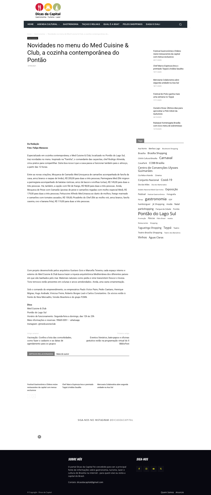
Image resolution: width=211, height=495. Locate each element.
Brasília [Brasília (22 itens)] (142, 153)
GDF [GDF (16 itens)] (170, 199)
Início (29, 34)
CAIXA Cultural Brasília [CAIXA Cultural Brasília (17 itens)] (147, 158)
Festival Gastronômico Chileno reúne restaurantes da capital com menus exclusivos (42, 387)
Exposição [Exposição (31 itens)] (171, 189)
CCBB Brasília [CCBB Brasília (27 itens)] (156, 162)
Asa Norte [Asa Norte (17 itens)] (142, 148)
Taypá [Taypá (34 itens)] (167, 227)
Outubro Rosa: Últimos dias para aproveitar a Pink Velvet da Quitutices (168, 111)
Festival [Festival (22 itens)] (142, 194)
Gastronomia (39, 34)
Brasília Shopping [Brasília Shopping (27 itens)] (157, 153)
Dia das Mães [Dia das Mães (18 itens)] (143, 184)
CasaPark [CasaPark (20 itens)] (142, 163)
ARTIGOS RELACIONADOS (41, 354)
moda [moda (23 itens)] (169, 204)
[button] (180, 24)
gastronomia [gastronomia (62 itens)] (156, 198)
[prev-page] (29, 396)
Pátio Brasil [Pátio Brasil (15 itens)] (161, 218)
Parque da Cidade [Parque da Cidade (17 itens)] (163, 209)
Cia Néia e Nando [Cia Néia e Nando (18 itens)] (145, 175)
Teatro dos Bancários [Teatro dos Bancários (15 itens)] (172, 233)
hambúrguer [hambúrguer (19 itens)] (144, 204)
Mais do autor (62, 354)
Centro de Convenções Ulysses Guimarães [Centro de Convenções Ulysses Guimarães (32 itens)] (158, 169)
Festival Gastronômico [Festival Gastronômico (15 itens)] (156, 194)
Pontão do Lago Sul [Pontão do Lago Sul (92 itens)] (157, 213)
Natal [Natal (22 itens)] (177, 204)
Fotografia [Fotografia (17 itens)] (171, 194)
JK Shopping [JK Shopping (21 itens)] (158, 204)
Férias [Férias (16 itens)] (140, 199)
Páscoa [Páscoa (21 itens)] (151, 218)
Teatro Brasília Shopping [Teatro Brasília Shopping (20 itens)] (150, 232)
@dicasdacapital (121, 419)
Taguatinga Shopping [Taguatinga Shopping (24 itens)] (149, 227)
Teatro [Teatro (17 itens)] (176, 228)
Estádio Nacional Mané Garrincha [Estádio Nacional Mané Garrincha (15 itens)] (150, 190)
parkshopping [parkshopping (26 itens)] (146, 208)
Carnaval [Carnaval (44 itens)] (165, 157)
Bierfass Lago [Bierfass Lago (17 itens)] (154, 148)
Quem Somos (167, 492)
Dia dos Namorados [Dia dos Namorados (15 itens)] (159, 185)
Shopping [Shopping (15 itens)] (153, 223)
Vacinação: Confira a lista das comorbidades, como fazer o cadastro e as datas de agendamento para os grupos (49, 340)
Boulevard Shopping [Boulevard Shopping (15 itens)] (170, 148)
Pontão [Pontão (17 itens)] (176, 209)
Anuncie (180, 492)
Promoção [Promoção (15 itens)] (142, 218)
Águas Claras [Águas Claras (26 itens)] (156, 237)
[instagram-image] (13, 437)
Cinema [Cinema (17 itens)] (158, 175)
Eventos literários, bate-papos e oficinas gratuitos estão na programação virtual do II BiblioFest (107, 340)
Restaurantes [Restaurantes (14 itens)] (143, 223)
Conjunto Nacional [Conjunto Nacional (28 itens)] (148, 179)
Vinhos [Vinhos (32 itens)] (142, 237)
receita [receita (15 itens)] (170, 218)
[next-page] (34, 396)
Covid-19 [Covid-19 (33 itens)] (166, 179)
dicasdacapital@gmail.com (90, 482)
